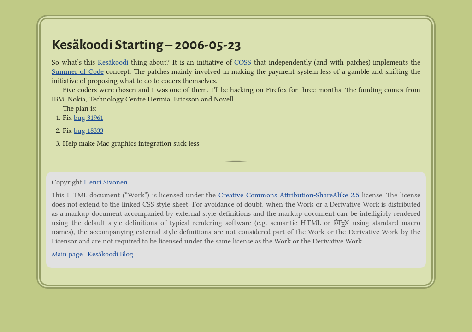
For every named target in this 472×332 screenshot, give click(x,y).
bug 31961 (88, 117)
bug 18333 (88, 130)
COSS (242, 62)
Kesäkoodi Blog (110, 254)
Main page (67, 254)
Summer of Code (78, 71)
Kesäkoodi (113, 62)
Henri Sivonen (106, 182)
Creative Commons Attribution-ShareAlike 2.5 (288, 195)
